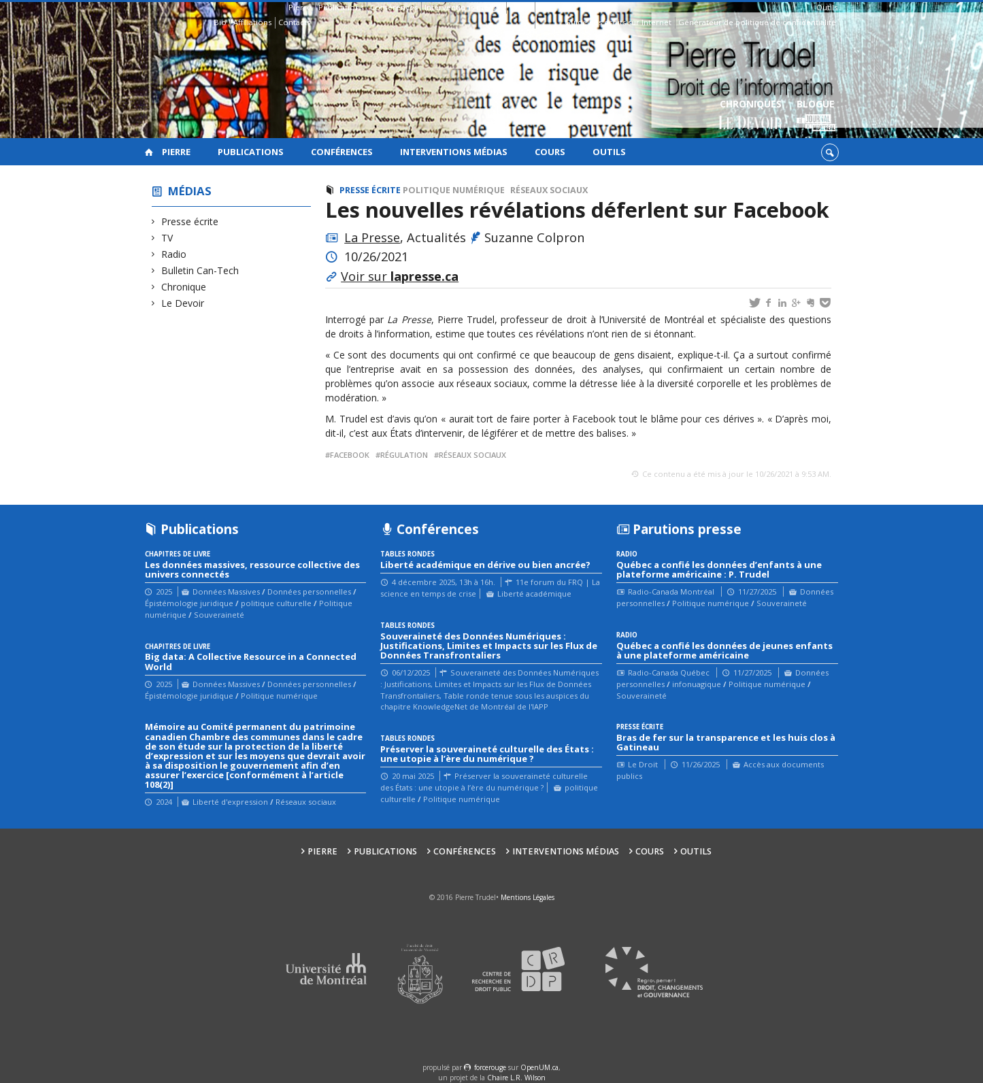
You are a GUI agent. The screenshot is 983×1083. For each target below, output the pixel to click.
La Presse (372, 237)
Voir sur (400, 276)
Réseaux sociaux (549, 190)
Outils (826, 7)
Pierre (300, 7)
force (490, 1067)
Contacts (294, 22)
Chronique (184, 286)
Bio (220, 22)
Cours (520, 7)
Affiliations (252, 22)
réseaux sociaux (472, 455)
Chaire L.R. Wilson (516, 1077)
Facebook (349, 455)
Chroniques (751, 116)
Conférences (394, 7)
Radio (174, 254)
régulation (404, 455)
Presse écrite (190, 221)
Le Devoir (183, 303)
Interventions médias (463, 7)
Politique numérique (454, 190)
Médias (190, 191)
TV (167, 237)
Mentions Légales (527, 897)
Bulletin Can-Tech (200, 270)
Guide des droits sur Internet (618, 22)
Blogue (816, 116)
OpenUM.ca (539, 1067)
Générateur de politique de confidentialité (757, 22)
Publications (340, 7)
